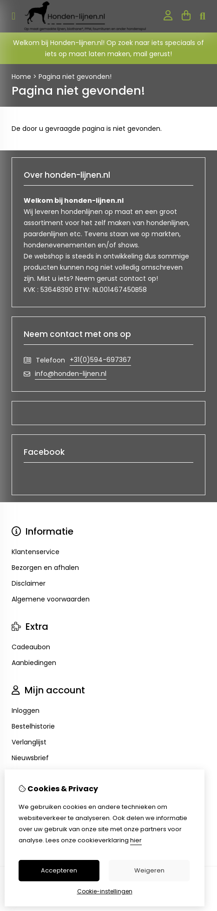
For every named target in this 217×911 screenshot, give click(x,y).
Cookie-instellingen (104, 891)
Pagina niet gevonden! (75, 76)
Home (21, 76)
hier (136, 840)
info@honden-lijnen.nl (70, 373)
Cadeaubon (31, 647)
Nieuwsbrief (30, 757)
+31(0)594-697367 (100, 359)
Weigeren (149, 870)
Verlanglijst (29, 742)
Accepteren (59, 870)
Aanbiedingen (34, 662)
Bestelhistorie (33, 726)
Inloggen (25, 710)
